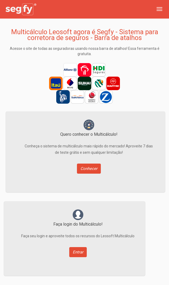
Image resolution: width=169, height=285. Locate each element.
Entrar (78, 252)
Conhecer (88, 168)
